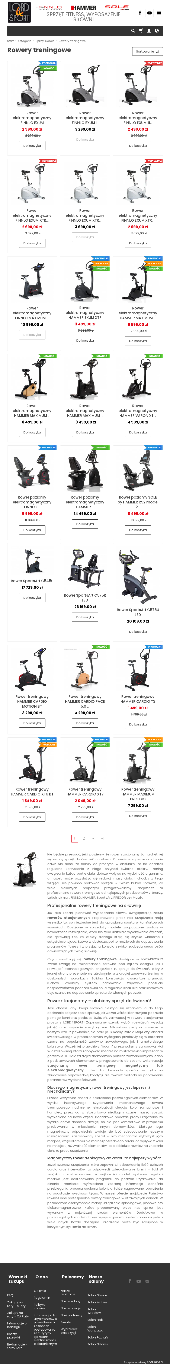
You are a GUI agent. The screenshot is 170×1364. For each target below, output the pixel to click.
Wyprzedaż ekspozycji (69, 1328)
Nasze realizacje (68, 1290)
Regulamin (42, 1295)
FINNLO (76, 898)
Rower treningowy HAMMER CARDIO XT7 (85, 792)
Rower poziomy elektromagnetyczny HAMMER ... (85, 503)
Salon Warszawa (95, 1326)
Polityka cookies (39, 1304)
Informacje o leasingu (17, 1322)
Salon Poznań (97, 1335)
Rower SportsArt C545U (32, 581)
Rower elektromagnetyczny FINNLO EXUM (32, 118)
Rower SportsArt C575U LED (138, 613)
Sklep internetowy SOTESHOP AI (143, 1359)
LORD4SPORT (73, 1023)
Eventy (66, 1319)
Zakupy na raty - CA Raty (18, 1312)
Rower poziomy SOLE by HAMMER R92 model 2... (138, 503)
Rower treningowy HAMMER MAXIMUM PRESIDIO (137, 794)
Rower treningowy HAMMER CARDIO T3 (138, 700)
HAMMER (89, 898)
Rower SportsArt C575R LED (85, 599)
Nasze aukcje (71, 1305)
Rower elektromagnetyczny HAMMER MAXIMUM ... (138, 313)
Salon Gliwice (97, 1292)
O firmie (40, 1288)
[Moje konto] (149, 31)
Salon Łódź (95, 1317)
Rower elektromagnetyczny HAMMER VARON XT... (138, 411)
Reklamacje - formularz (17, 1343)
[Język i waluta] (157, 31)
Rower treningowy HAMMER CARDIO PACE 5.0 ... (85, 702)
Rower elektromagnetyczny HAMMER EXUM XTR (85, 313)
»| (102, 839)
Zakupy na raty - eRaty (16, 1301)
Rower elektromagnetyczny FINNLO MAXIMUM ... (32, 313)
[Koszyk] (141, 31)
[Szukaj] (133, 31)
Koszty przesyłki (13, 1333)
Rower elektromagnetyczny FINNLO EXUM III (85, 118)
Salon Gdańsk (97, 1341)
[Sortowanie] (147, 51)
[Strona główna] (19, 12)
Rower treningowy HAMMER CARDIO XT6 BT (32, 792)
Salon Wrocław (94, 1308)
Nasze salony (70, 1298)
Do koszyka (32, 146)
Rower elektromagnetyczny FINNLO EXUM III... (138, 118)
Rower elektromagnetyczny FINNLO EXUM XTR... (32, 216)
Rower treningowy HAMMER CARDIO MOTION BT (32, 702)
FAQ (10, 1292)
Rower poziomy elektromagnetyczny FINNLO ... (32, 503)
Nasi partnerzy (71, 1312)
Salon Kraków (97, 1299)
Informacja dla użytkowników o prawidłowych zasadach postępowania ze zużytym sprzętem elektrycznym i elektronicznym (45, 1326)
